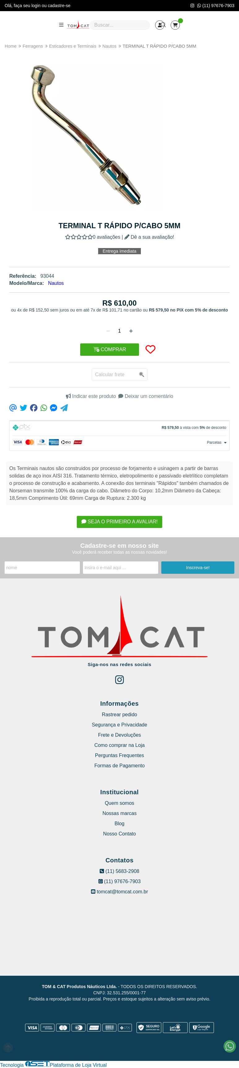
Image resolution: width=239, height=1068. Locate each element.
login (36, 5)
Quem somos (119, 803)
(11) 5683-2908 (119, 871)
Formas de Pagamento (119, 765)
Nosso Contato (119, 833)
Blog (119, 823)
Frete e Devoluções (119, 735)
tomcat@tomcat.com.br (119, 891)
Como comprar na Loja (119, 745)
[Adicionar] (131, 331)
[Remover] (108, 331)
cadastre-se (59, 5)
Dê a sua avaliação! (149, 237)
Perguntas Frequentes (119, 755)
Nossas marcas (119, 813)
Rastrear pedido (119, 714)
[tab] (119, 428)
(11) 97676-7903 (215, 5)
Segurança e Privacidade (119, 724)
